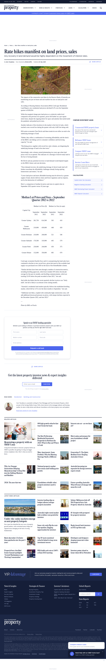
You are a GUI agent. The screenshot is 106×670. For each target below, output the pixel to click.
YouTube (99, 629)
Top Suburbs (82, 589)
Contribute (99, 1)
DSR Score (7, 606)
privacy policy (45, 388)
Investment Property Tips (36, 592)
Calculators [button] (83, 8)
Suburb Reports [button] (29, 8)
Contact (12, 629)
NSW (80, 602)
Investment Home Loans (56, 13)
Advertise (91, 1)
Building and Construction (32, 397)
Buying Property (33, 589)
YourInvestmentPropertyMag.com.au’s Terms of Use (48, 352)
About (6, 629)
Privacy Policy (30, 634)
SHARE (95, 61)
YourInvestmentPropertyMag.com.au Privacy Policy (26, 353)
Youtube (39, 1)
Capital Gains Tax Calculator (62, 589)
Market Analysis (8, 596)
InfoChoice (34, 653)
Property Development (35, 599)
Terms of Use (39, 634)
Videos (94, 8)
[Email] (37, 343)
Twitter (26, 1)
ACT (95, 602)
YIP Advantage (73, 1)
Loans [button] (72, 8)
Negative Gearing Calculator (62, 592)
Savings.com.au (26, 653)
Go (98, 594)
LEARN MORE (95, 574)
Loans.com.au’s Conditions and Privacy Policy (48, 353)
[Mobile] (24, 337)
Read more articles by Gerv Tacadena (26, 410)
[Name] (24, 332)
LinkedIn (33, 1)
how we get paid (8, 641)
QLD (80, 607)
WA (87, 602)
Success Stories (8, 594)
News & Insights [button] (45, 8)
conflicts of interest (91, 639)
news (11, 45)
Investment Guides (34, 594)
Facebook (19, 1)
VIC (80, 605)
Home (5, 45)
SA (87, 605)
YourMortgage (42, 653)
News (5, 589)
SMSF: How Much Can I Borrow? (63, 597)
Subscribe (46, 384)
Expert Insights (8, 592)
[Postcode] (50, 337)
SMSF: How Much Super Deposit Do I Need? (64, 595)
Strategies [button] (60, 8)
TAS (95, 605)
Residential (18, 397)
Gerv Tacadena (10, 62)
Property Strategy (34, 596)
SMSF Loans (70, 13)
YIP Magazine (82, 1)
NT (87, 607)
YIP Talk (6, 603)
